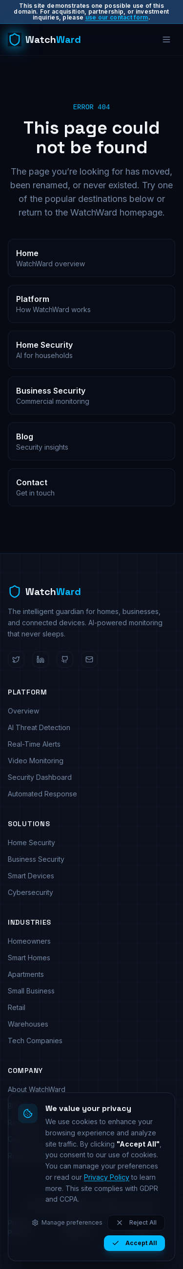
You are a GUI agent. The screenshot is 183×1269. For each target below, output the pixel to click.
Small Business (31, 991)
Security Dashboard (40, 777)
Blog (15, 1106)
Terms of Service (78, 1228)
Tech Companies (35, 1040)
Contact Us (25, 1139)
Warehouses (28, 1024)
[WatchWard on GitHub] (65, 659)
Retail (16, 1007)
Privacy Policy (20, 1228)
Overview (23, 711)
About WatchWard (36, 1089)
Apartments (26, 974)
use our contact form (116, 17)
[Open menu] (166, 39)
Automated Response (42, 794)
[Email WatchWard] (89, 659)
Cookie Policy (142, 1228)
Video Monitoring (35, 760)
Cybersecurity (30, 892)
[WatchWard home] (44, 39)
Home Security (31, 842)
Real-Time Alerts (34, 744)
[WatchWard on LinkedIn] (40, 659)
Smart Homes (29, 957)
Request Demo (32, 1155)
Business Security (36, 859)
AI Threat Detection (39, 727)
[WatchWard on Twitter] (16, 659)
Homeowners (29, 941)
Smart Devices (31, 876)
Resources (25, 1122)
